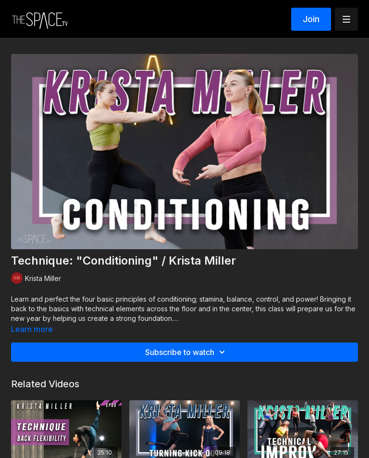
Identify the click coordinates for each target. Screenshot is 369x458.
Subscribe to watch (186, 352)
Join (311, 19)
